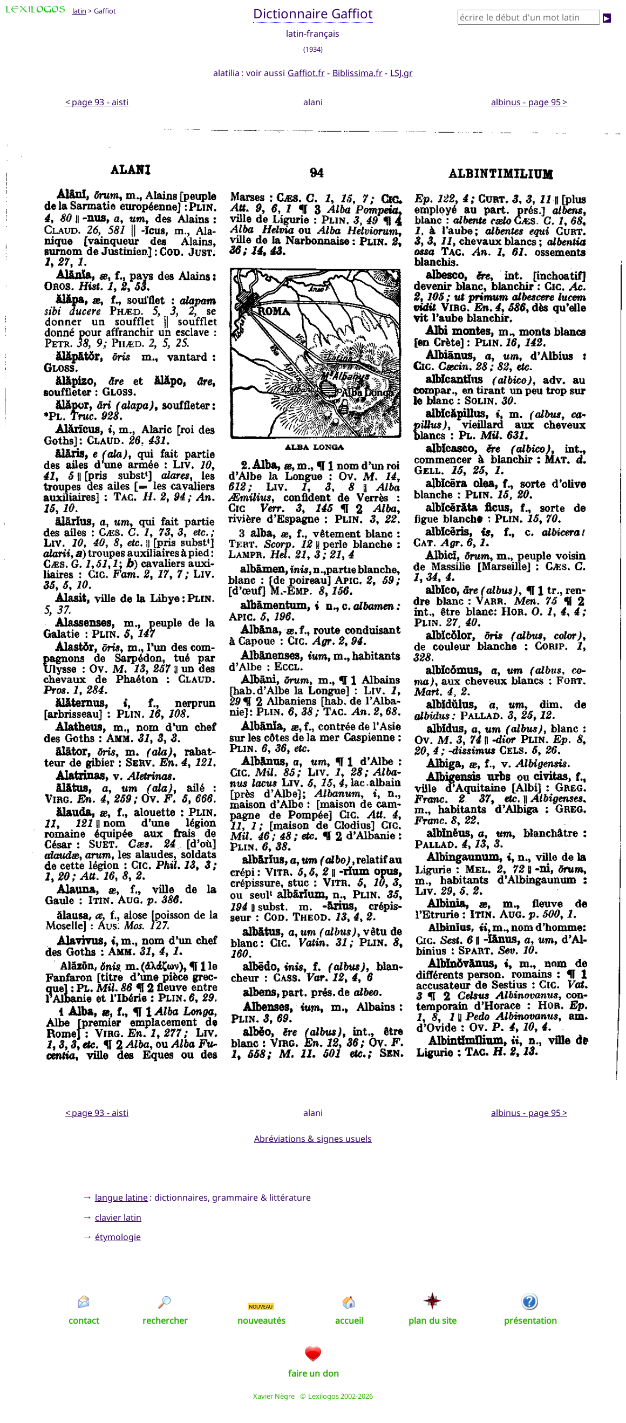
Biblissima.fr (357, 73)
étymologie (118, 1237)
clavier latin (118, 1217)
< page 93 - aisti (96, 102)
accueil (349, 1320)
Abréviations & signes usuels (313, 1139)
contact (84, 1320)
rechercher (165, 1320)
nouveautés (261, 1320)
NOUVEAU (261, 1306)
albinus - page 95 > (529, 102)
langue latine (121, 1197)
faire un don (313, 1373)
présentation (530, 1320)
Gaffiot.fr (306, 73)
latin (79, 11)
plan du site (433, 1320)
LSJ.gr (401, 73)
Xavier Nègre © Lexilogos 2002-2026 (313, 1396)
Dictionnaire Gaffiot (313, 13)
